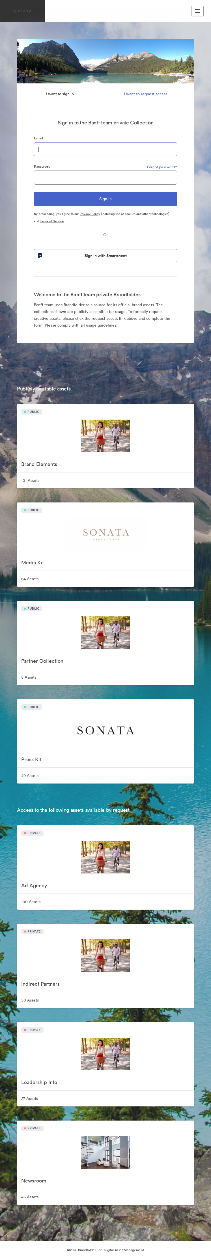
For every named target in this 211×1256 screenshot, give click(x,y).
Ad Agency (34, 885)
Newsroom (33, 1180)
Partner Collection (42, 661)
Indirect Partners (40, 984)
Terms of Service (52, 221)
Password (42, 166)
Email (38, 138)
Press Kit (31, 759)
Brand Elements (39, 464)
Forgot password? (162, 167)
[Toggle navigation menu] (197, 11)
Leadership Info (39, 1082)
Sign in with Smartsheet (82, 255)
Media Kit (32, 562)
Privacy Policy (90, 214)
